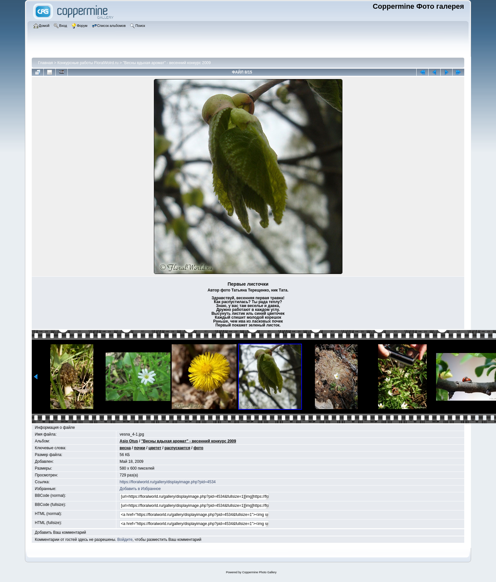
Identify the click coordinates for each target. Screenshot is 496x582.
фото (198, 448)
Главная (45, 63)
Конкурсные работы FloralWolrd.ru (88, 63)
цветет (154, 448)
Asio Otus (129, 441)
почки (139, 448)
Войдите (125, 539)
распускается (177, 448)
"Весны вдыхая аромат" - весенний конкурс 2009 (167, 63)
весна (125, 448)
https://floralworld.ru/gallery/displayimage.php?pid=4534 (168, 482)
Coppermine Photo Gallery (259, 572)
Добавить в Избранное (140, 488)
